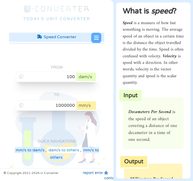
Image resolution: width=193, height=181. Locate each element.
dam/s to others (64, 150)
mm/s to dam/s (30, 150)
